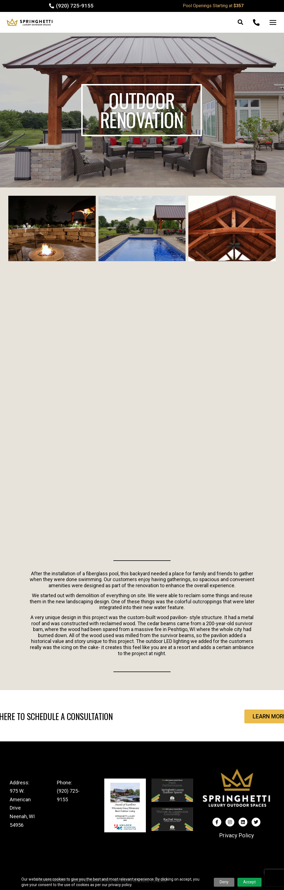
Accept (249, 882)
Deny (224, 882)
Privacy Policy (236, 835)
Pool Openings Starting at (213, 5)
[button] (240, 22)
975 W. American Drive (20, 799)
